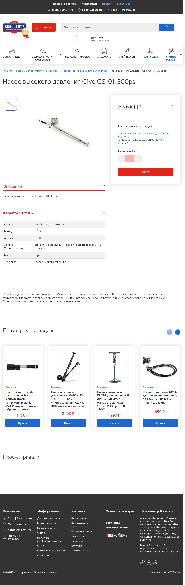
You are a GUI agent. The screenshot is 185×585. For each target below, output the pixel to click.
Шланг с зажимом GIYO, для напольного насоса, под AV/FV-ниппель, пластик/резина (160, 397)
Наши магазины (92, 9)
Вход (114, 9)
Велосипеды (79, 518)
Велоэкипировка (81, 530)
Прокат (106, 3)
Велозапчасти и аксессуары (80, 525)
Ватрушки (77, 545)
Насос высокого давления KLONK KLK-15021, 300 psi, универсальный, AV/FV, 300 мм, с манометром (67, 399)
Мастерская (89, 3)
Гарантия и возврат (48, 523)
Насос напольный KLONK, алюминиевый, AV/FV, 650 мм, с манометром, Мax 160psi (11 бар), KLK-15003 (113, 400)
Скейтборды (79, 540)
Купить (145, 171)
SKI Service (123, 3)
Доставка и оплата (64, 3)
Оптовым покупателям (51, 550)
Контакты (43, 555)
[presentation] (169, 332)
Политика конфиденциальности (50, 539)
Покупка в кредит (48, 527)
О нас (40, 545)
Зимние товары (80, 550)
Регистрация (127, 9)
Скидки (41, 532)
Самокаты (77, 535)
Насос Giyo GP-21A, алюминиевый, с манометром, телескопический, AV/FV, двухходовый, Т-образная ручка (22, 400)
